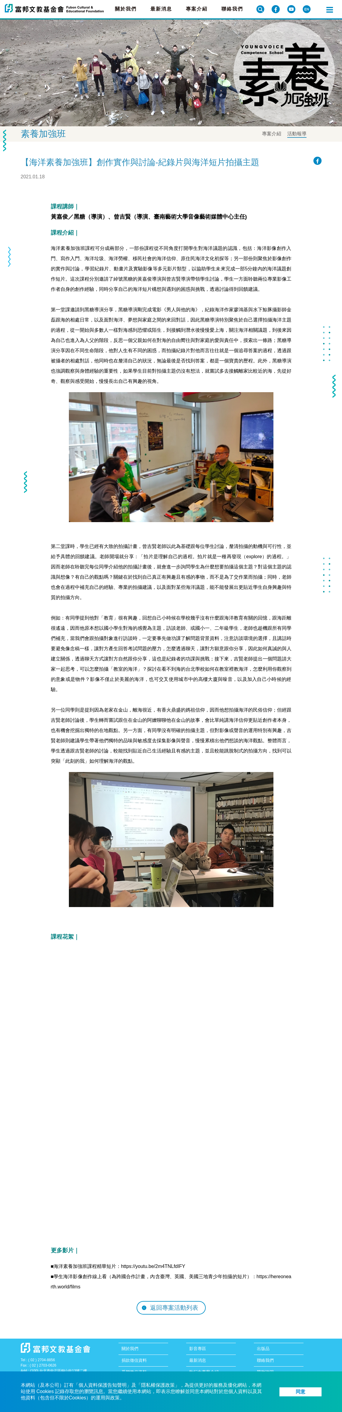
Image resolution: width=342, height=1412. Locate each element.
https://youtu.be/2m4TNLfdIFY (153, 1266)
